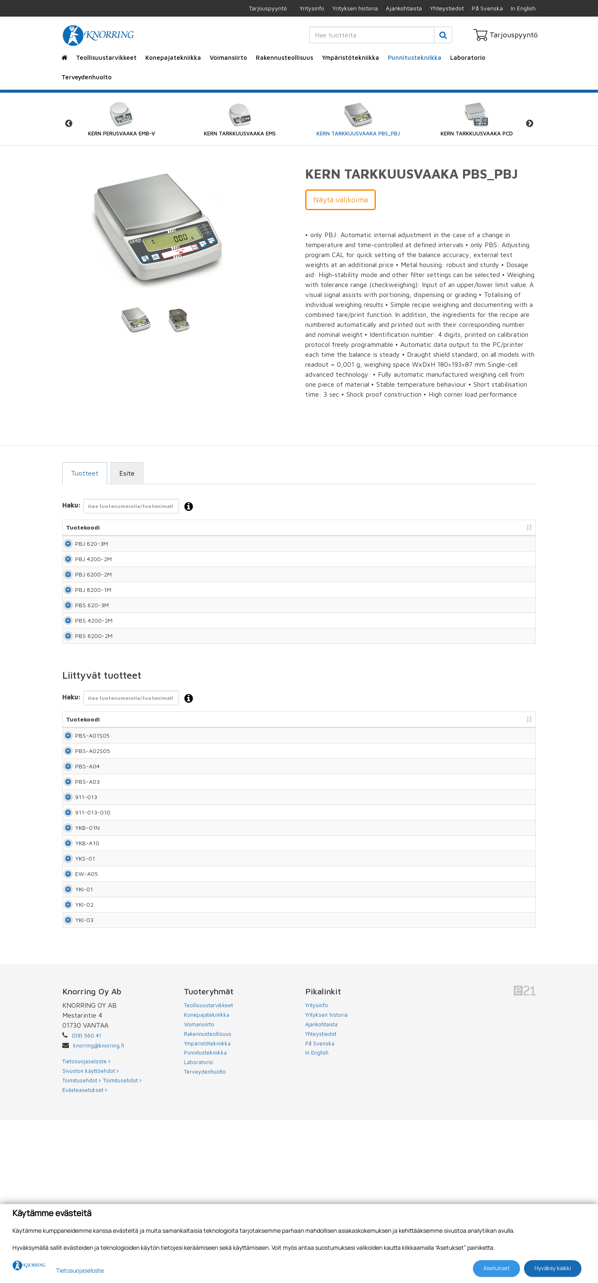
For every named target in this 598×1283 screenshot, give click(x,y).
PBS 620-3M (83, 638)
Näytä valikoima (340, 199)
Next (529, 123)
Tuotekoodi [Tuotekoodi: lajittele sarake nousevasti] (83, 527)
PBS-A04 (78, 838)
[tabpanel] (136, 320)
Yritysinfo (311, 8)
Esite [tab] (127, 473)
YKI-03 (75, 1078)
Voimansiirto (228, 57)
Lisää (520, 547)
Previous (68, 123)
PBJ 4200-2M (84, 570)
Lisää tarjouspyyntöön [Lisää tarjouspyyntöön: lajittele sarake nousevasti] (490, 527)
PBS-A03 (78, 861)
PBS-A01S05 (76, 792)
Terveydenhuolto (86, 77)
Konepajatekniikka (173, 57)
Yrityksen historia (355, 8)
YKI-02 (75, 1050)
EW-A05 (77, 999)
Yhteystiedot (447, 8)
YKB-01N (78, 931)
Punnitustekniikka (414, 57)
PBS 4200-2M (84, 661)
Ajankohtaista (404, 8)
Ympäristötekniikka (350, 57)
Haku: (130, 507)
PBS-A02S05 (76, 815)
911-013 (77, 884)
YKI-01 (75, 1022)
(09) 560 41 (86, 1198)
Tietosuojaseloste (80, 1270)
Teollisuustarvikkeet (106, 57)
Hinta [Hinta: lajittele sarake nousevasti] (430, 527)
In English (523, 8)
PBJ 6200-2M (84, 592)
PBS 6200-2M (84, 684)
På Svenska (487, 8)
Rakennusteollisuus (284, 57)
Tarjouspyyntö (268, 8)
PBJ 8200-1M (84, 615)
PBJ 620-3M (82, 547)
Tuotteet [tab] (84, 473)
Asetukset (496, 1268)
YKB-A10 (78, 953)
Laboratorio (467, 57)
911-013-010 (78, 907)
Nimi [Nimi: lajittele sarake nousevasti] (141, 527)
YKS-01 (76, 976)
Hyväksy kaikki (552, 1268)
